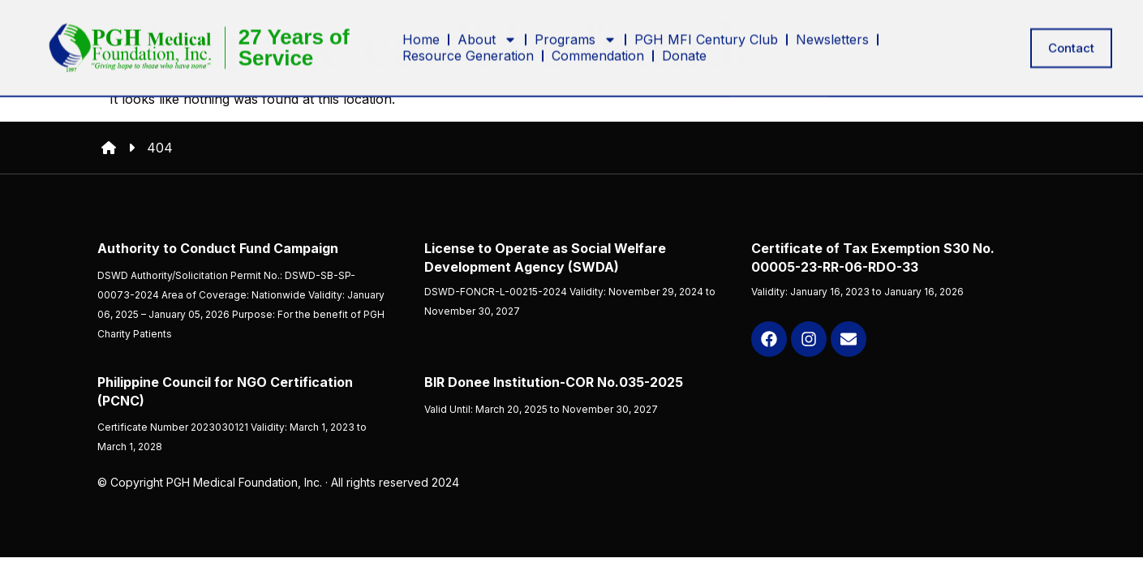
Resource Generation (468, 44)
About (487, 28)
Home (421, 28)
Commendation (598, 44)
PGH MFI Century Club (706, 28)
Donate (684, 44)
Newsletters (832, 28)
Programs (576, 28)
